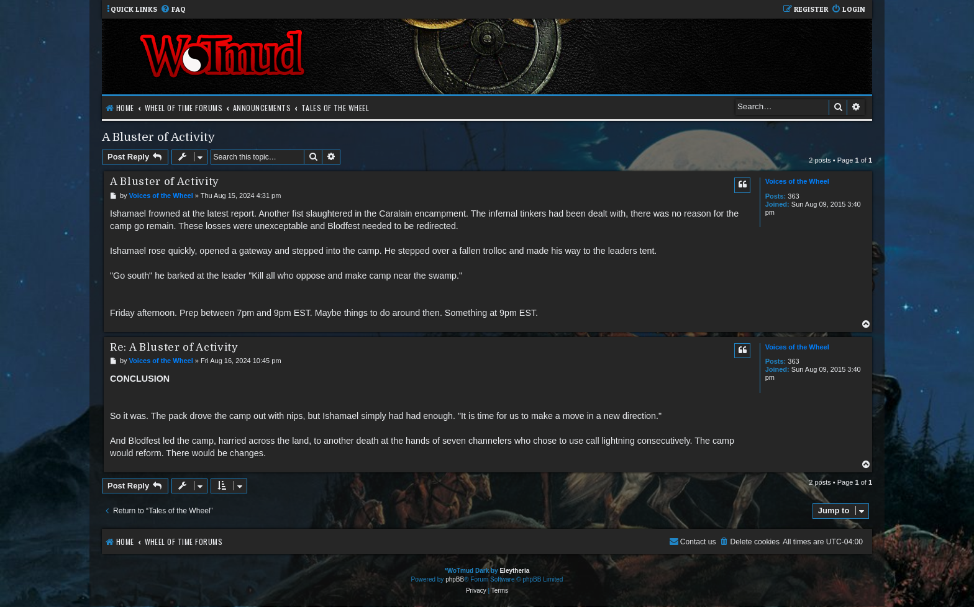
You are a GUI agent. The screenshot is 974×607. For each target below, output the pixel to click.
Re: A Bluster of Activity (174, 347)
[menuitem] (173, 9)
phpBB (454, 579)
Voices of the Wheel (797, 181)
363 (793, 196)
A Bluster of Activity (158, 136)
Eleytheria (514, 570)
